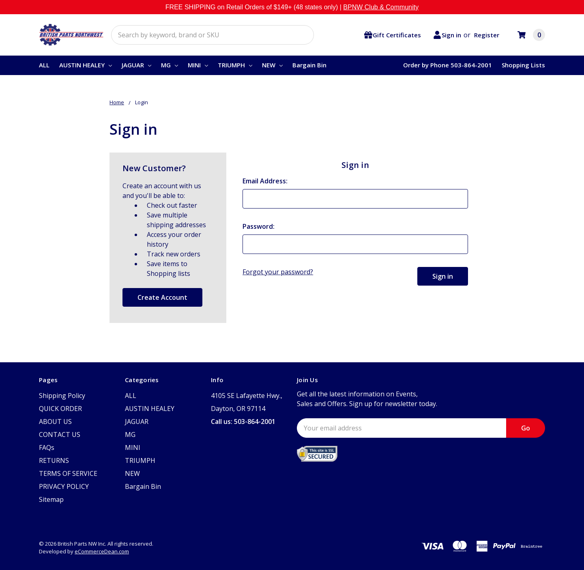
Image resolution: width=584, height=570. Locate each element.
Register (486, 35)
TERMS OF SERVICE (68, 473)
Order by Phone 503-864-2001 (447, 65)
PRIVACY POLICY (64, 486)
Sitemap (51, 499)
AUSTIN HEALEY (85, 65)
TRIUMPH (235, 65)
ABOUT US (55, 421)
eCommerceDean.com (102, 551)
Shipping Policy (62, 395)
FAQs (46, 447)
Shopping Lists (523, 65)
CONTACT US (59, 434)
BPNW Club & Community (381, 7)
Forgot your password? (278, 271)
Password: (259, 226)
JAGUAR (136, 65)
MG (169, 65)
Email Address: (265, 180)
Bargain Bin (309, 65)
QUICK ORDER (60, 408)
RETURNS (54, 460)
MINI (198, 65)
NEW (272, 65)
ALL (44, 65)
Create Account (162, 297)
